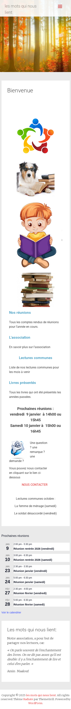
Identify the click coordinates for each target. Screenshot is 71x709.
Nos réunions (20, 312)
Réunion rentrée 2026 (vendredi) (34, 548)
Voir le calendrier (11, 612)
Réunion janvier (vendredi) (30, 570)
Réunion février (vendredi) (30, 593)
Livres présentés (22, 383)
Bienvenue (20, 90)
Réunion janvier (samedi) (29, 582)
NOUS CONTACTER (35, 484)
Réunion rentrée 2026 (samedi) (33, 559)
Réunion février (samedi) (29, 604)
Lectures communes (35, 358)
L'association (19, 337)
